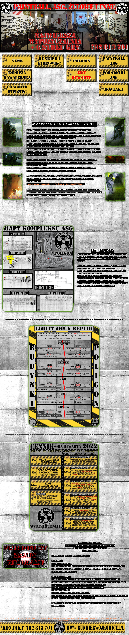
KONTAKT (122, 618)
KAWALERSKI (47, 618)
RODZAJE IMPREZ (59, 618)
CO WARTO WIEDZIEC (96, 618)
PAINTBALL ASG (37, 618)
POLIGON (27, 618)
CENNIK (106, 618)
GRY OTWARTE (71, 618)
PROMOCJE (114, 618)
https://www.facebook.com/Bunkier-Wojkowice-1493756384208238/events (56, 184)
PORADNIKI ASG (82, 618)
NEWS (5, 618)
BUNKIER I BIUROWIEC (15, 618)
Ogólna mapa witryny (64, 620)
